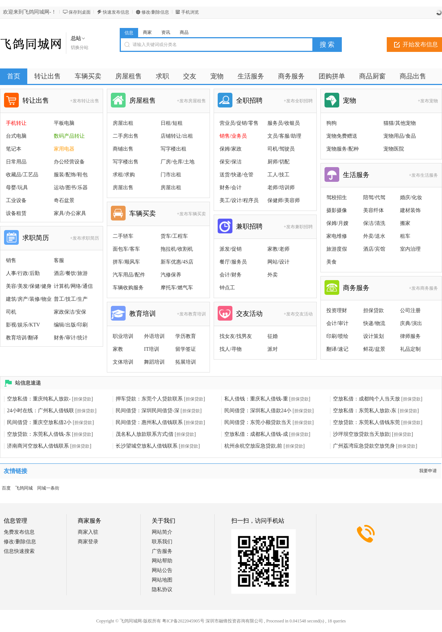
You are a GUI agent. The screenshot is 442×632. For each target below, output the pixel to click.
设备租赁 (16, 213)
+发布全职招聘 (298, 100)
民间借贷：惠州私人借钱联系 (149, 422)
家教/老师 (278, 249)
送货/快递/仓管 (236, 174)
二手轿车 (123, 236)
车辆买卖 (142, 213)
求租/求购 (124, 174)
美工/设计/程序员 (239, 200)
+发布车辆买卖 (191, 213)
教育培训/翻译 (22, 337)
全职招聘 (249, 100)
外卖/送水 (374, 236)
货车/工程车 (174, 236)
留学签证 (185, 349)
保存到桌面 (80, 12)
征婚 (272, 336)
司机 (11, 312)
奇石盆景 (64, 200)
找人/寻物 (231, 349)
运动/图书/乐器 (71, 187)
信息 (128, 32)
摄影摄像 (336, 210)
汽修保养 (171, 275)
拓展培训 (185, 362)
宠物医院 (393, 149)
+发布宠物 (428, 100)
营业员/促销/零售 (239, 123)
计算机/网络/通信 (73, 286)
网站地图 (162, 580)
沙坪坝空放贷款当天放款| (362, 434)
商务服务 (356, 288)
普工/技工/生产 (71, 299)
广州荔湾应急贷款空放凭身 (364, 446)
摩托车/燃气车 (177, 287)
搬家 (405, 223)
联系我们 (162, 541)
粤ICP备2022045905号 (183, 621)
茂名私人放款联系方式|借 (144, 434)
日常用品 (16, 162)
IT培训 (151, 349)
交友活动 (249, 313)
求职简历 (35, 237)
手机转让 (16, 123)
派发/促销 (231, 249)
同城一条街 (48, 488)
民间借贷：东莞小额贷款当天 (257, 422)
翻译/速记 (337, 349)
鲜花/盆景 (374, 349)
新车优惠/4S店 (177, 262)
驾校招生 (336, 197)
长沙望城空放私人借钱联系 (147, 446)
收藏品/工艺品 (22, 174)
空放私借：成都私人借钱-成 (256, 434)
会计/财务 (231, 275)
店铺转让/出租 (177, 136)
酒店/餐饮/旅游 (71, 273)
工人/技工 (278, 174)
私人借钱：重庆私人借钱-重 (256, 399)
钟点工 (227, 287)
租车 (405, 236)
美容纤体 (373, 210)
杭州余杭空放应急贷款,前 (253, 446)
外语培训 (154, 336)
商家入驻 (88, 532)
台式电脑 (16, 136)
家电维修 (336, 236)
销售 (11, 260)
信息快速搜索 (19, 551)
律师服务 (410, 336)
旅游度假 (336, 249)
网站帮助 (162, 561)
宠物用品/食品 (399, 136)
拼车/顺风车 (126, 262)
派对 (272, 349)
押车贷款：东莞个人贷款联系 (149, 399)
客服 (59, 260)
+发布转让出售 (84, 100)
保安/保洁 (231, 162)
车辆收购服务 (128, 287)
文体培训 (123, 362)
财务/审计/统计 (71, 337)
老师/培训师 (281, 187)
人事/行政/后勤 (23, 273)
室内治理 (410, 249)
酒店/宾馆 (374, 249)
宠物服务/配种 (342, 149)
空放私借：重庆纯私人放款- (39, 399)
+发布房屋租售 (191, 100)
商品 (184, 32)
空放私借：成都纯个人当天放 (366, 399)
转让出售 (35, 100)
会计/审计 (337, 323)
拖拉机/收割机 (177, 249)
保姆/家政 (231, 149)
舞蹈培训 (154, 362)
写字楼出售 (125, 162)
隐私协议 (162, 589)
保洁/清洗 (374, 223)
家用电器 (64, 149)
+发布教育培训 (191, 314)
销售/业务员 (233, 136)
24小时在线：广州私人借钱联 (40, 410)
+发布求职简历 (84, 238)
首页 (13, 76)
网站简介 (162, 532)
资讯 (165, 32)
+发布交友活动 (298, 314)
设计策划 (373, 336)
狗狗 (331, 123)
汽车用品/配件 (129, 275)
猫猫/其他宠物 (399, 123)
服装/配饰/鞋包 (71, 174)
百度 (6, 488)
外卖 (272, 275)
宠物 (349, 100)
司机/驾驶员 (281, 149)
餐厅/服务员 (233, 262)
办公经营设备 (69, 162)
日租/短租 (172, 123)
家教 (118, 349)
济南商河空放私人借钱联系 (38, 446)
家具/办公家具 (70, 213)
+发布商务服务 (423, 288)
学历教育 (185, 336)
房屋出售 (123, 187)
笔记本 (13, 149)
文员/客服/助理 (284, 136)
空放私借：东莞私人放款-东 (365, 410)
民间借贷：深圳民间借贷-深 (147, 410)
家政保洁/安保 (70, 312)
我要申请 (428, 470)
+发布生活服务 (423, 175)
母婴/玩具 (17, 187)
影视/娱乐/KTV (23, 325)
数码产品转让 (69, 136)
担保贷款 (373, 310)
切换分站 (79, 47)
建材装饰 (410, 210)
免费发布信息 (19, 532)
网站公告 (162, 570)
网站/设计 (278, 262)
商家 (147, 32)
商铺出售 (123, 149)
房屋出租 (123, 123)
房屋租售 (142, 100)
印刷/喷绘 (337, 336)
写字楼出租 (173, 149)
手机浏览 (190, 12)
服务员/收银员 (283, 123)
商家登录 (88, 541)
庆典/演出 (411, 323)
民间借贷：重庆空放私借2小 (39, 422)
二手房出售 (125, 136)
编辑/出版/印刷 (71, 325)
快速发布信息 (116, 12)
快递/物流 (374, 323)
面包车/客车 (126, 249)
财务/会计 (231, 187)
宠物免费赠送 (341, 136)
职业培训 (123, 336)
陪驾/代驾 (374, 197)
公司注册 (410, 310)
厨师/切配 (278, 162)
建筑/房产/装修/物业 (29, 299)
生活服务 (356, 175)
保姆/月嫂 (337, 223)
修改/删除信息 (155, 12)
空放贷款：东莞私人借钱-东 (39, 434)
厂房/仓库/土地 (177, 162)
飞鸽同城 (24, 488)
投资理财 (336, 310)
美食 (331, 262)
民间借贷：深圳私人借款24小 (257, 410)
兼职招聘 (249, 226)
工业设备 (16, 200)
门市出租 (171, 174)
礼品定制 (410, 349)
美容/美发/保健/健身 (29, 286)
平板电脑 (64, 123)
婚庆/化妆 (411, 197)
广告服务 (162, 551)
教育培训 (142, 313)
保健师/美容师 (283, 200)
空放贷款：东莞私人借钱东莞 (366, 422)
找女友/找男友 (236, 336)
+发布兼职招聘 (298, 226)
